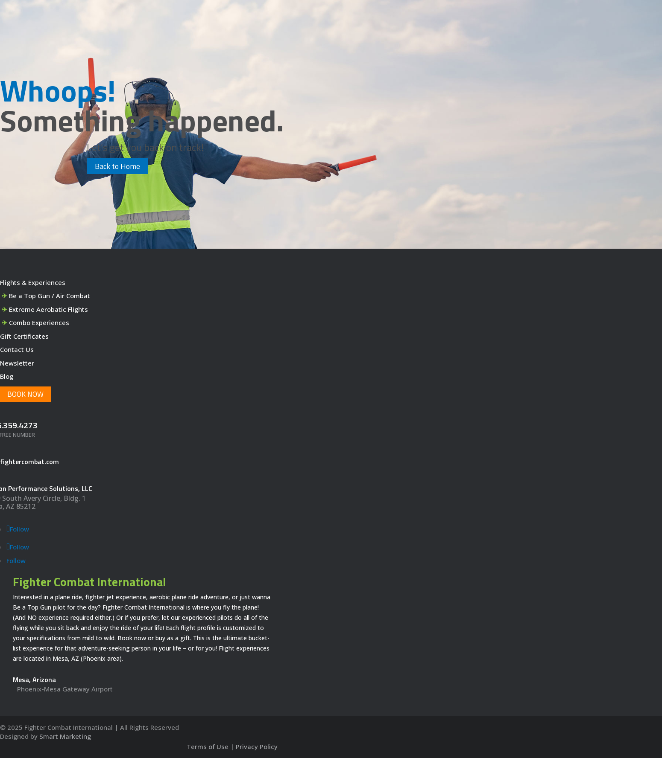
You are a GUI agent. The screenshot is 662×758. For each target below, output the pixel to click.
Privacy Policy (257, 746)
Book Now (25, 394)
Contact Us (17, 349)
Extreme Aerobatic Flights (48, 309)
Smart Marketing (65, 736)
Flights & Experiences (32, 282)
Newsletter (17, 363)
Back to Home (117, 166)
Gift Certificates (24, 336)
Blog (6, 376)
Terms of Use (207, 746)
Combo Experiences (39, 322)
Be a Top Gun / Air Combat (49, 295)
